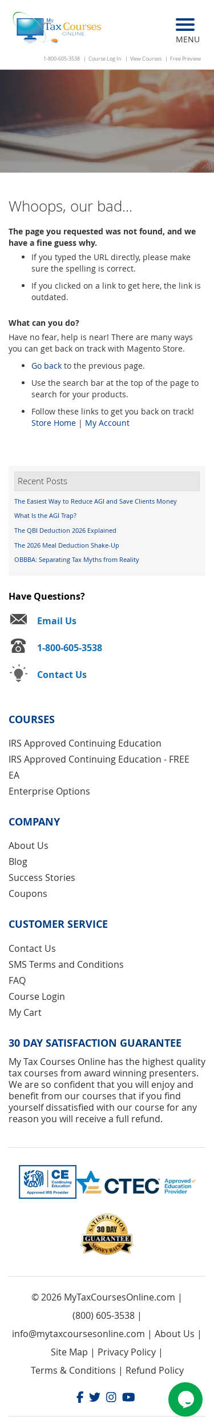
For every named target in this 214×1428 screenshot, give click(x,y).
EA (14, 775)
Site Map (69, 1352)
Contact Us (32, 948)
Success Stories (42, 877)
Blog (18, 861)
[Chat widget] (185, 1399)
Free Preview (185, 58)
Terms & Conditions (73, 1370)
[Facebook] (80, 1398)
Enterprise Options (49, 791)
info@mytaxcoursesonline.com (78, 1333)
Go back (46, 365)
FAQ (17, 980)
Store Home (53, 422)
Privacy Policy (127, 1352)
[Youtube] (128, 1398)
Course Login (37, 996)
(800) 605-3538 (103, 1315)
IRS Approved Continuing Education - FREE (99, 759)
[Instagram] (111, 1398)
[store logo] (58, 29)
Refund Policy (155, 1370)
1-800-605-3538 (61, 58)
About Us (29, 845)
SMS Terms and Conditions (66, 964)
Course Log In (105, 58)
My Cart (25, 1012)
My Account (107, 422)
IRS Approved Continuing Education (85, 743)
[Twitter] (94, 1398)
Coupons (28, 893)
